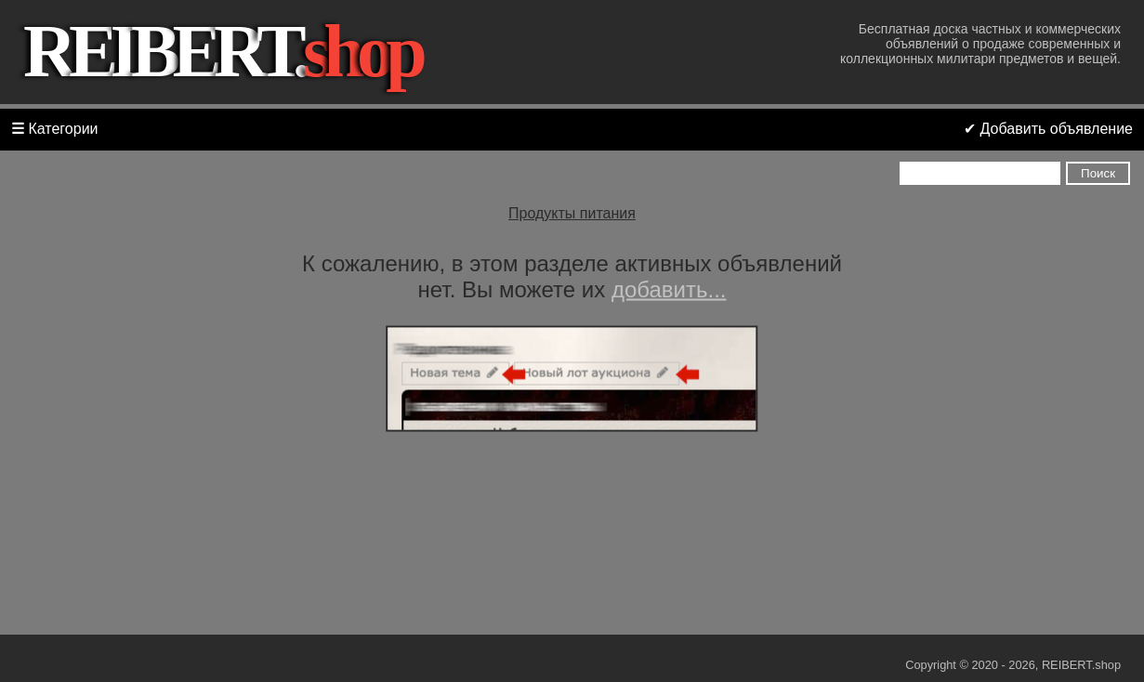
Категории (55, 129)
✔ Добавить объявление (1048, 129)
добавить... (669, 289)
